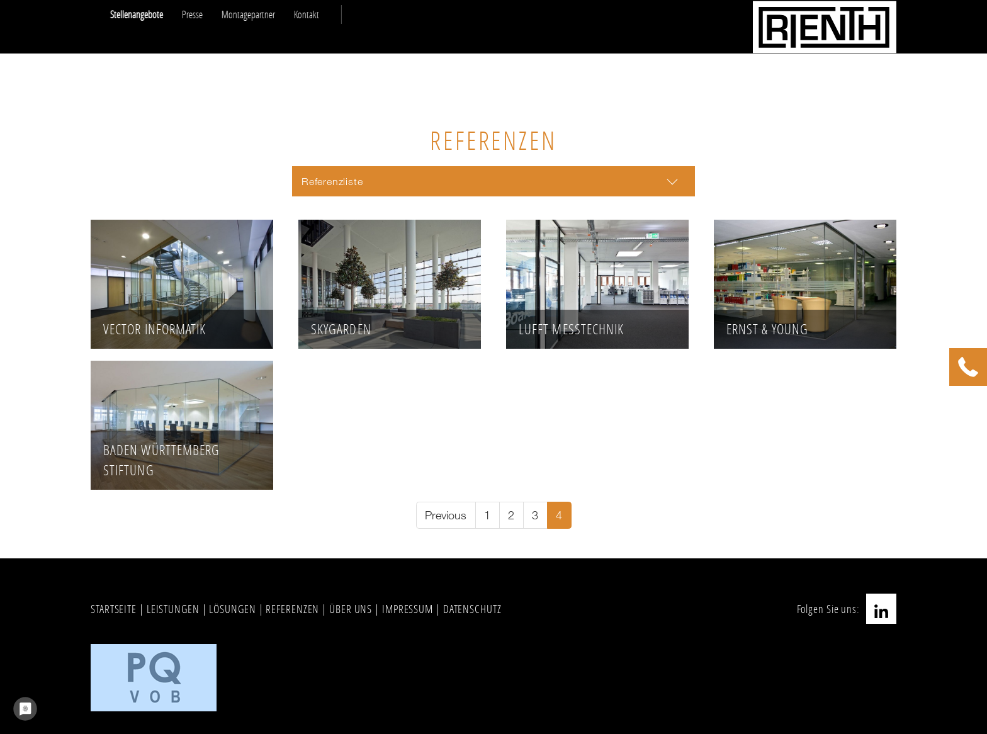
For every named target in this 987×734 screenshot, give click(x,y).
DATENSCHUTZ (472, 608)
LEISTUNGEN (173, 608)
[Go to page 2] (511, 515)
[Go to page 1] (487, 515)
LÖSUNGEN (232, 608)
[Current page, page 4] (559, 515)
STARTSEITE (114, 608)
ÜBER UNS (350, 608)
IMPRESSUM (407, 608)
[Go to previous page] (446, 515)
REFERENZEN (292, 608)
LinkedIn (881, 609)
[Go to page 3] (535, 515)
